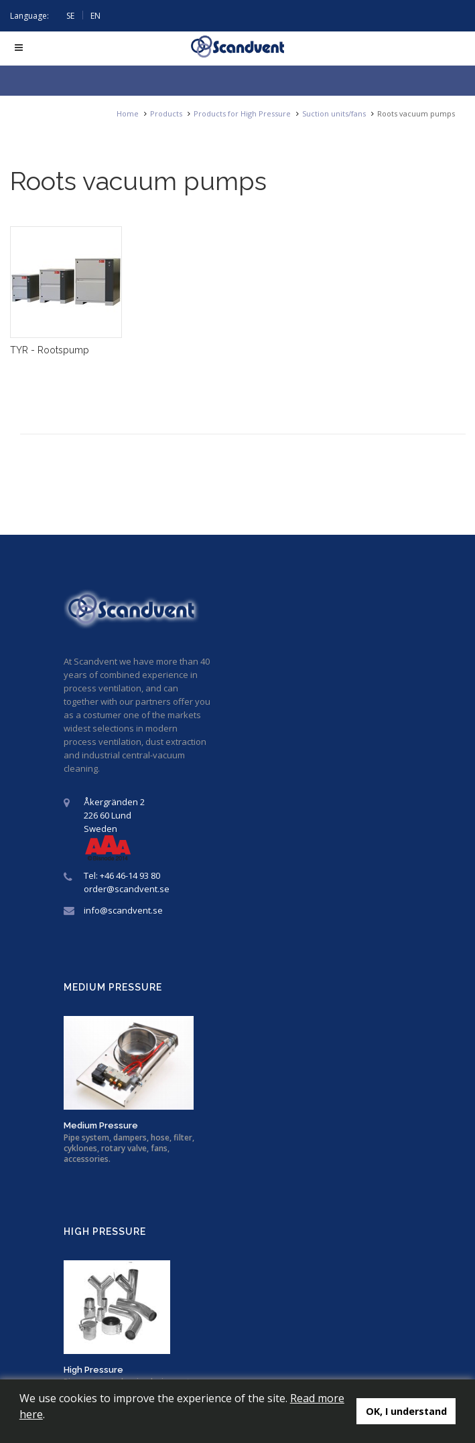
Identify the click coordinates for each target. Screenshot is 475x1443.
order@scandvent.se (126, 889)
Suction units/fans (334, 113)
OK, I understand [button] (406, 1411)
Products (166, 113)
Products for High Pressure (242, 113)
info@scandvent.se (123, 910)
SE (70, 15)
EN (95, 15)
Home (128, 113)
